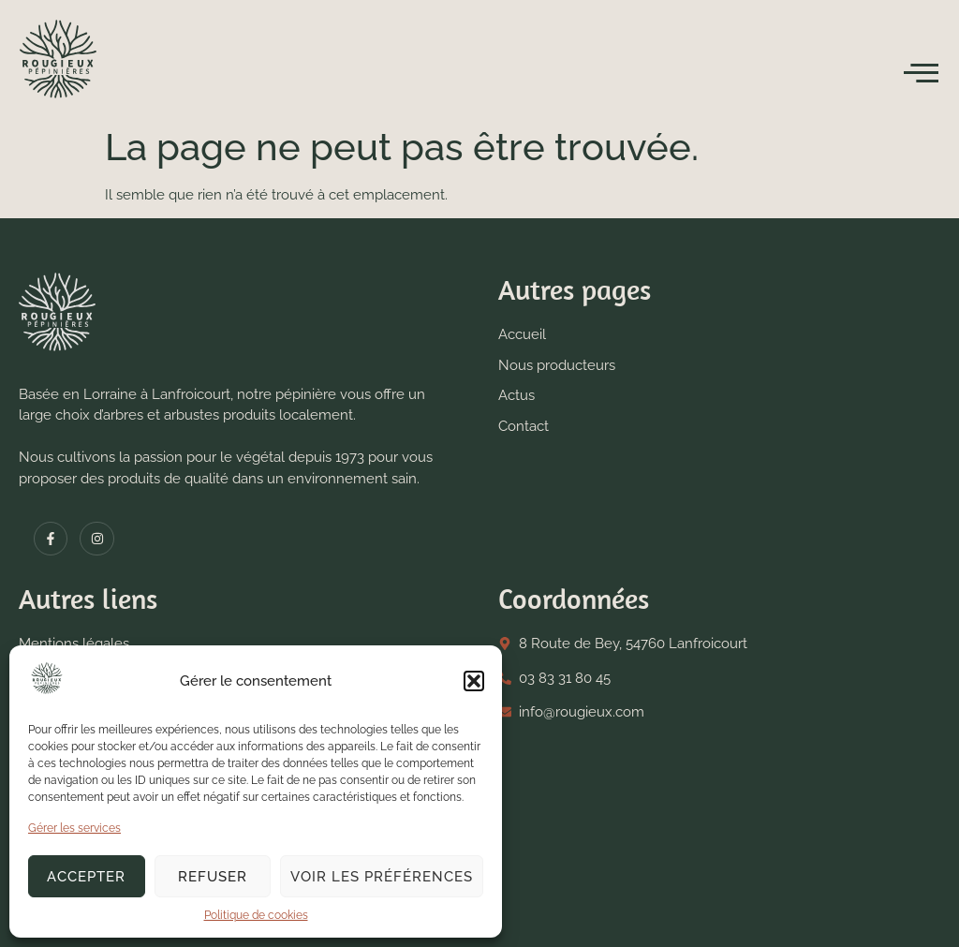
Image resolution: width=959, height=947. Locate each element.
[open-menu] (921, 73)
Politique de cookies (256, 915)
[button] (474, 681)
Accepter (86, 876)
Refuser (212, 876)
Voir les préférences (381, 876)
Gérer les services (74, 828)
